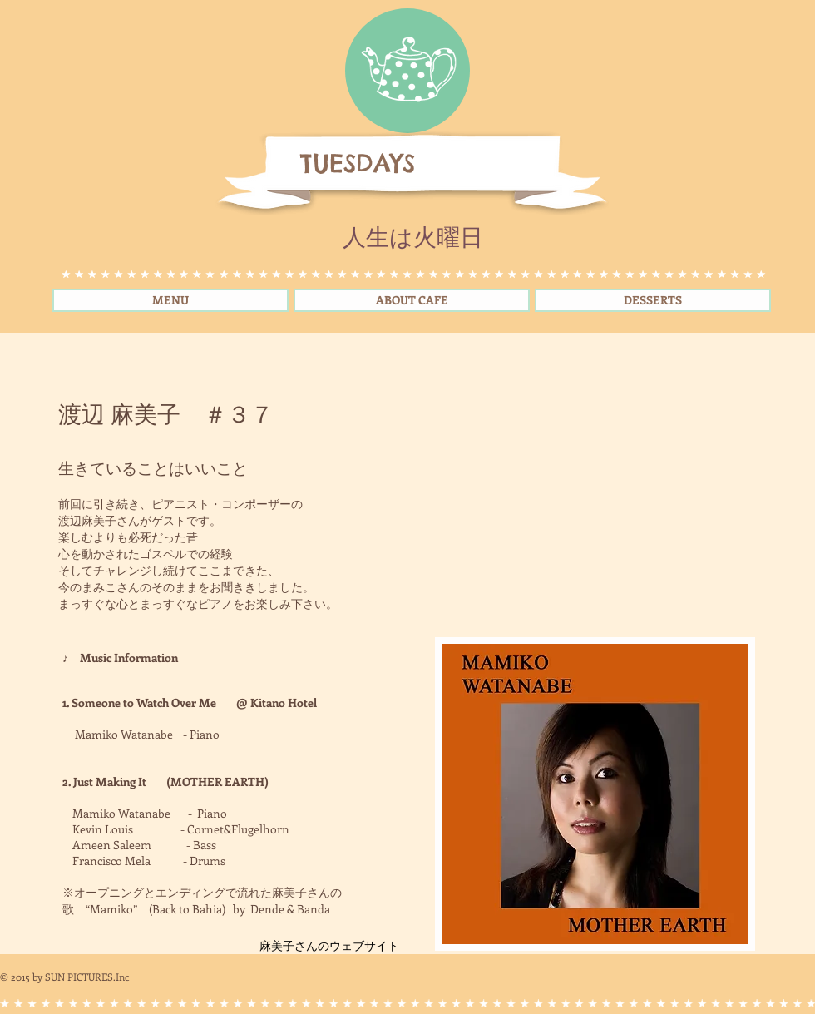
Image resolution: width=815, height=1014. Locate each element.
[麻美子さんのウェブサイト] (329, 945)
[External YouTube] (587, 501)
